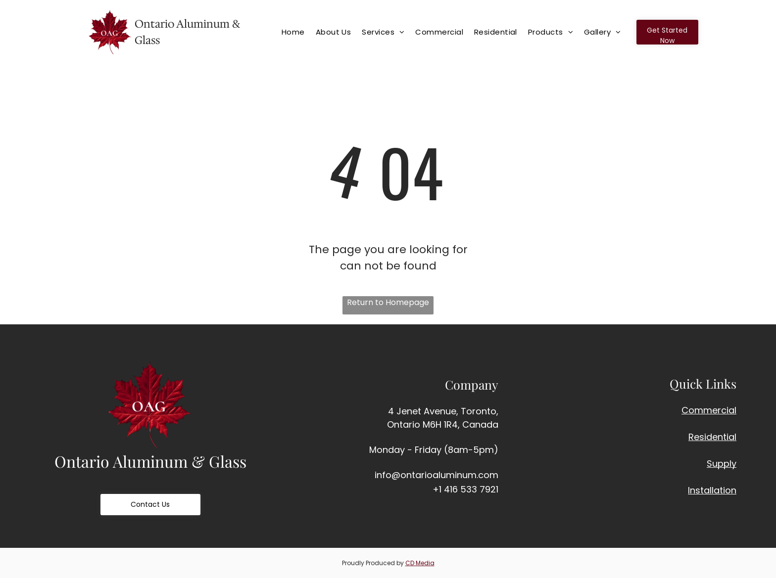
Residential (712, 437)
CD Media (420, 563)
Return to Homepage (388, 302)
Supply (721, 463)
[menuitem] (298, 32)
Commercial (708, 410)
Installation (712, 490)
